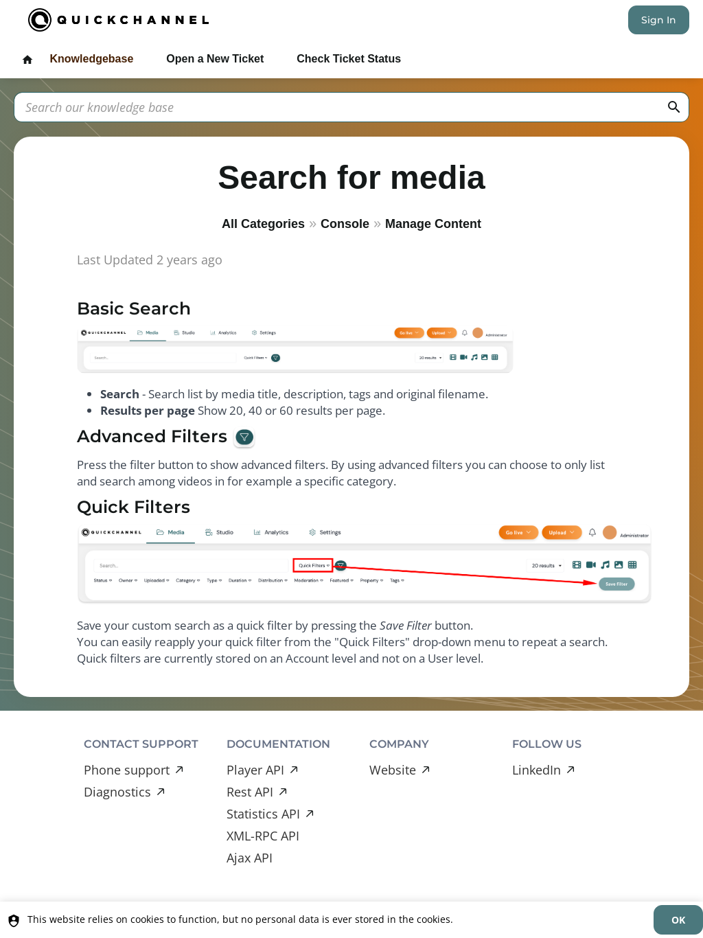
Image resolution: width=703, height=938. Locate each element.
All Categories (263, 224)
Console (345, 224)
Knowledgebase (91, 59)
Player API (255, 770)
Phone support (127, 770)
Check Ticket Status (349, 59)
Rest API (250, 791)
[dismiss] (678, 920)
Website (392, 770)
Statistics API (263, 813)
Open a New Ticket (215, 59)
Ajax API (250, 857)
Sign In (658, 20)
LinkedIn (536, 770)
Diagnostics (117, 791)
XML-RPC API (263, 835)
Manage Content (433, 224)
